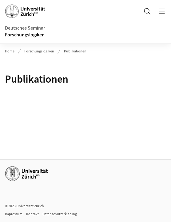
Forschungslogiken (25, 34)
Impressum (13, 214)
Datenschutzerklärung (59, 214)
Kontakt (32, 214)
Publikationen (75, 51)
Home (9, 51)
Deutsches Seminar (25, 28)
